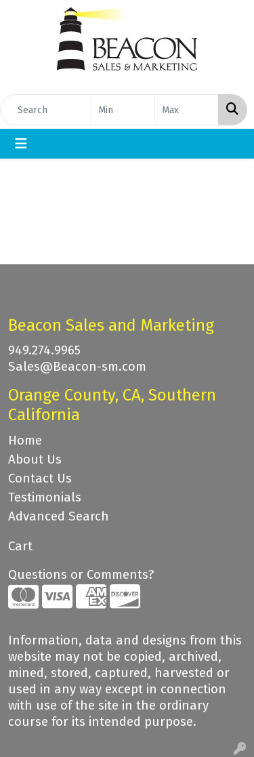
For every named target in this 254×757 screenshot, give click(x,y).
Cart (20, 546)
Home (25, 440)
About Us (35, 459)
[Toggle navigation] (21, 143)
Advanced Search (58, 516)
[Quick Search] (45, 109)
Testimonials (44, 497)
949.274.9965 (44, 350)
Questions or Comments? (81, 574)
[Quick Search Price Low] (123, 109)
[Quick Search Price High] (186, 109)
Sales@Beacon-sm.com (77, 366)
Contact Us (40, 478)
